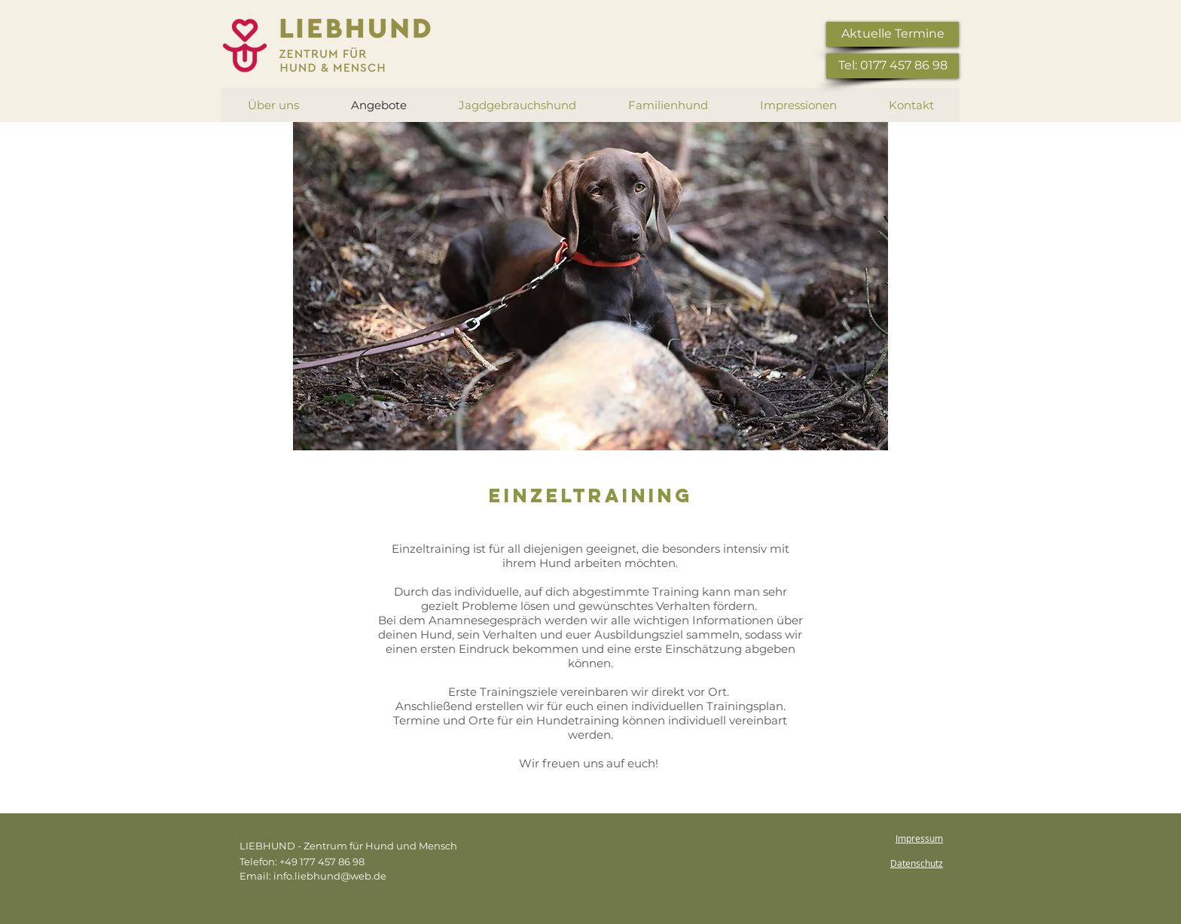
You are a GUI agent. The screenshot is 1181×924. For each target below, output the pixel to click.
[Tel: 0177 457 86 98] (892, 65)
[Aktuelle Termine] (892, 34)
